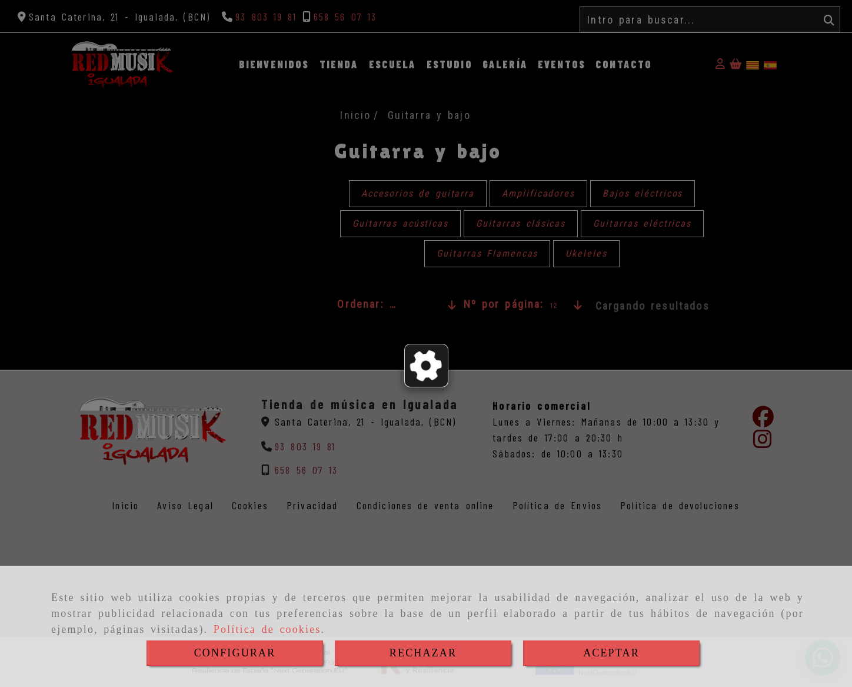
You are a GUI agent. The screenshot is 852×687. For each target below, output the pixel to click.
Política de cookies (267, 629)
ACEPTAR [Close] (611, 653)
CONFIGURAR (235, 653)
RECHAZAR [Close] (423, 653)
